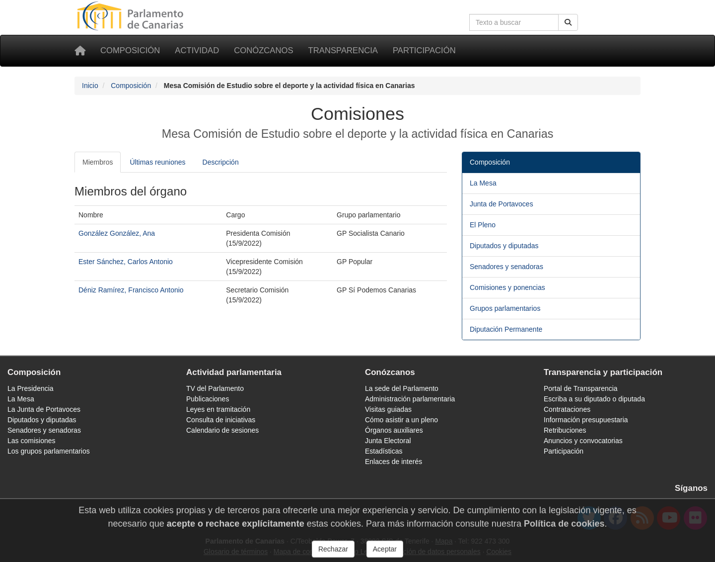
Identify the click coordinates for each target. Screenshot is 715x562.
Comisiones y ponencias (507, 287)
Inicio (90, 86)
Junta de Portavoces (501, 204)
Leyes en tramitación (218, 409)
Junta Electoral (388, 441)
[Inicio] (80, 50)
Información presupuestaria (586, 420)
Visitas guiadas (388, 409)
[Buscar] (568, 22)
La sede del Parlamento (401, 388)
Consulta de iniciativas (220, 420)
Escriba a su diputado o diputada (594, 399)
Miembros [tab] (97, 162)
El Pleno (483, 225)
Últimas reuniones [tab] (157, 162)
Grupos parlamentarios (505, 308)
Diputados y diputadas (504, 246)
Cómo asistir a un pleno (401, 420)
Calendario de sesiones (222, 430)
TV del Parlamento (215, 388)
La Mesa (483, 183)
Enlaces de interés (393, 462)
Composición (130, 50)
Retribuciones (565, 430)
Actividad (197, 50)
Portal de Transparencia (581, 388)
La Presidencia (30, 388)
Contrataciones (567, 409)
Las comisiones (31, 441)
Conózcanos (263, 50)
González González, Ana (116, 233)
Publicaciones (207, 399)
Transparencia (343, 50)
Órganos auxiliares (394, 430)
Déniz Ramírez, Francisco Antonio (131, 290)
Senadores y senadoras (506, 267)
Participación (424, 50)
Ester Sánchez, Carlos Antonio (125, 262)
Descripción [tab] (221, 162)
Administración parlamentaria (410, 399)
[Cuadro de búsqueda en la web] (514, 22)
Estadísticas (383, 451)
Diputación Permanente (506, 329)
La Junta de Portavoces (43, 409)
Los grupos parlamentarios (48, 451)
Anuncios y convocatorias (583, 441)
